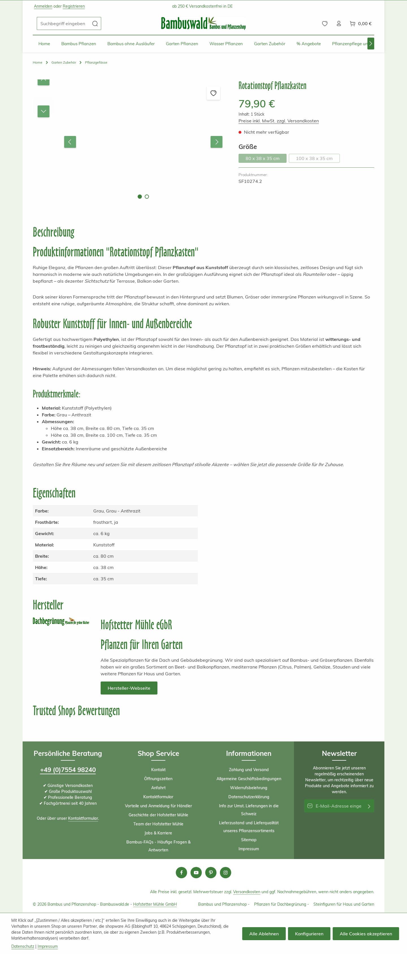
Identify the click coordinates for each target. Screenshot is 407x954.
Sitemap (249, 839)
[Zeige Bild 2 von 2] (147, 196)
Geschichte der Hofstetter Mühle (158, 814)
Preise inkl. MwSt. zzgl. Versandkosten (279, 121)
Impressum (249, 848)
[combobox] (63, 23)
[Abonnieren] (369, 805)
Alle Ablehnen (264, 933)
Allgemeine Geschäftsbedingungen (249, 778)
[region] (130, 142)
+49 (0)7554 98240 (68, 770)
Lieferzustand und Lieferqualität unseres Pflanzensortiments (249, 826)
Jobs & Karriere (158, 833)
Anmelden (43, 6)
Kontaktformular (83, 818)
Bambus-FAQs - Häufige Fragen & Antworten (158, 846)
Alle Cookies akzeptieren (366, 933)
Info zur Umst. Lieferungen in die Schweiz (249, 809)
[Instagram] (225, 872)
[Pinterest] (211, 872)
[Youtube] (196, 872)
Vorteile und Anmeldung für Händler (158, 805)
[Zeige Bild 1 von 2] (140, 196)
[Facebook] (181, 872)
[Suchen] (95, 23)
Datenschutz (22, 946)
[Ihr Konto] (338, 23)
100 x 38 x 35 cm (318, 159)
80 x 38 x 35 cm (266, 159)
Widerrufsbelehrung (248, 787)
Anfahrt (158, 787)
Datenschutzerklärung (248, 796)
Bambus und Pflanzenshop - (224, 904)
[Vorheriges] (70, 142)
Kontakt (158, 769)
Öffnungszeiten (158, 778)
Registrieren (74, 6)
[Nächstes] (370, 43)
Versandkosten (246, 891)
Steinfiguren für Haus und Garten (343, 904)
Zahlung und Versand (249, 769)
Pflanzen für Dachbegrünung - (281, 904)
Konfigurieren (309, 933)
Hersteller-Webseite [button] (129, 688)
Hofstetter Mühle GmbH (155, 904)
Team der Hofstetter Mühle (158, 824)
